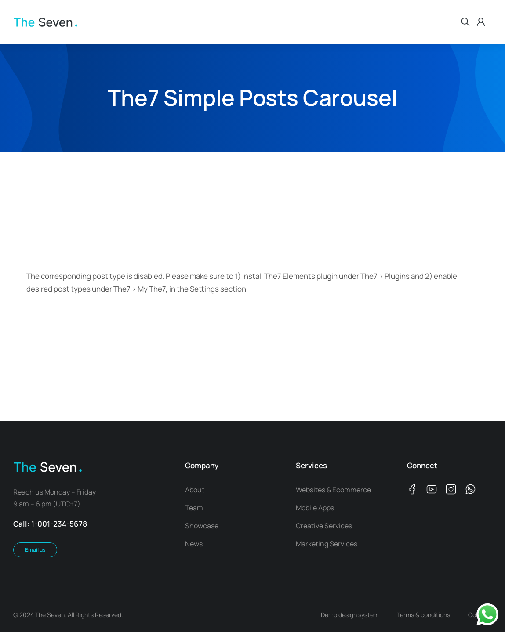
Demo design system (350, 614)
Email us (35, 549)
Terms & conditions (423, 614)
